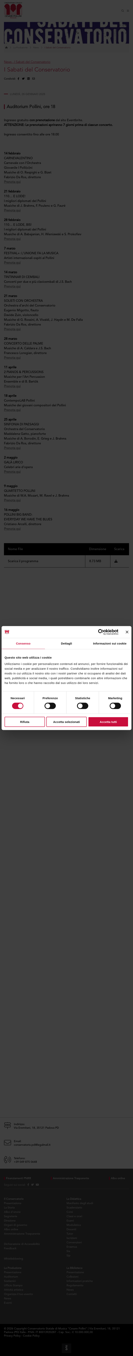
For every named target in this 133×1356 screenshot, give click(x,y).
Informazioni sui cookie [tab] (109, 643)
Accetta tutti (108, 721)
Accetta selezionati (66, 721)
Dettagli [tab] (66, 643)
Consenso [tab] (23, 643)
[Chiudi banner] (127, 632)
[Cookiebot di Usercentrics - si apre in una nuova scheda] (101, 632)
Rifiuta (24, 721)
